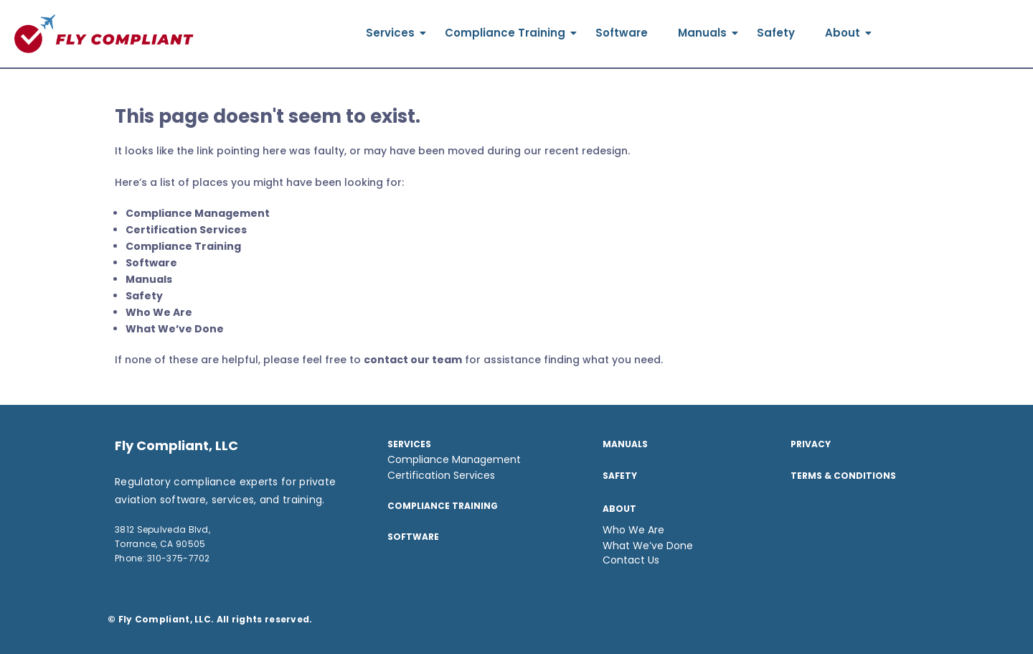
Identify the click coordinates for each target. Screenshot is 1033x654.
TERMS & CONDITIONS (843, 476)
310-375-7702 (178, 558)
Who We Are (159, 312)
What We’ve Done (175, 329)
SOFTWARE (413, 537)
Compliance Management (198, 213)
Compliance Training (509, 32)
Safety (776, 32)
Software (621, 32)
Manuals (706, 32)
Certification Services (186, 230)
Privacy (811, 444)
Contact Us (631, 560)
